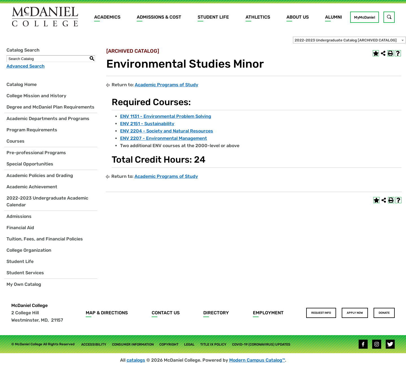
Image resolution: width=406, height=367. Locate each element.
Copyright (168, 344)
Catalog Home (21, 84)
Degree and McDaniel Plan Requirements (50, 107)
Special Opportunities (29, 164)
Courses (15, 141)
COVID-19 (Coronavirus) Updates (261, 344)
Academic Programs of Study (166, 84)
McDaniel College (29, 305)
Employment (268, 312)
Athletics (258, 17)
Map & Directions (107, 312)
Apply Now (355, 313)
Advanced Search (25, 66)
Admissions (19, 216)
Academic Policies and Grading (39, 175)
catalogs (136, 360)
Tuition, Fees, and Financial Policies (44, 239)
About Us (297, 17)
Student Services (25, 272)
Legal (189, 344)
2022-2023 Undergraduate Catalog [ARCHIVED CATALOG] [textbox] (346, 40)
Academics (107, 17)
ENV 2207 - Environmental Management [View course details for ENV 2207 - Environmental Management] (163, 138)
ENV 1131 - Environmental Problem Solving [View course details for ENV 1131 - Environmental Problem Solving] (165, 116)
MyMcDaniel (364, 17)
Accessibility (93, 344)
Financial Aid (20, 227)
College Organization (28, 250)
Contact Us (166, 312)
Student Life (213, 17)
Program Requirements (31, 129)
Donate (384, 313)
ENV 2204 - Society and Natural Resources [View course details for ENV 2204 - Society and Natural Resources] (166, 131)
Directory (216, 312)
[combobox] (349, 40)
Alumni (333, 17)
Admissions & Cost (159, 17)
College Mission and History (36, 95)
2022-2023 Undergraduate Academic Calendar (47, 201)
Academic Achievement (31, 186)
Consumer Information (133, 344)
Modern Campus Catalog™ (257, 360)
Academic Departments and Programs (47, 118)
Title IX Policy (213, 344)
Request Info (321, 313)
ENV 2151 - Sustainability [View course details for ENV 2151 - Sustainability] (147, 123)
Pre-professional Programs (36, 152)
